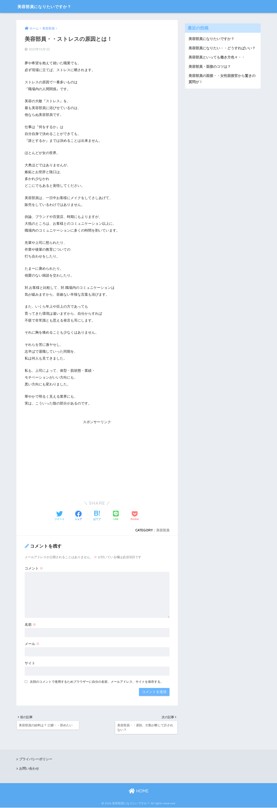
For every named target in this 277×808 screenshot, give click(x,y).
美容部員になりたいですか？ (50, 6)
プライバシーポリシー (35, 760)
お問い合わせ (29, 769)
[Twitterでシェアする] (59, 516)
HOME (139, 791)
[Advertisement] (97, 454)
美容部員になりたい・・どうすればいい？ (222, 48)
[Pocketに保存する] (135, 516)
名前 (30, 625)
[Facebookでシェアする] (78, 516)
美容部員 (162, 530)
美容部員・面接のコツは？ (210, 67)
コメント (34, 568)
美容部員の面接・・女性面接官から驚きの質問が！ (222, 79)
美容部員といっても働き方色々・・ (217, 58)
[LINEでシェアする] (116, 516)
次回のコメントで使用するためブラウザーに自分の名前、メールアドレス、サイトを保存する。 (96, 681)
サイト (30, 663)
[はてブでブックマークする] (97, 516)
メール (32, 644)
